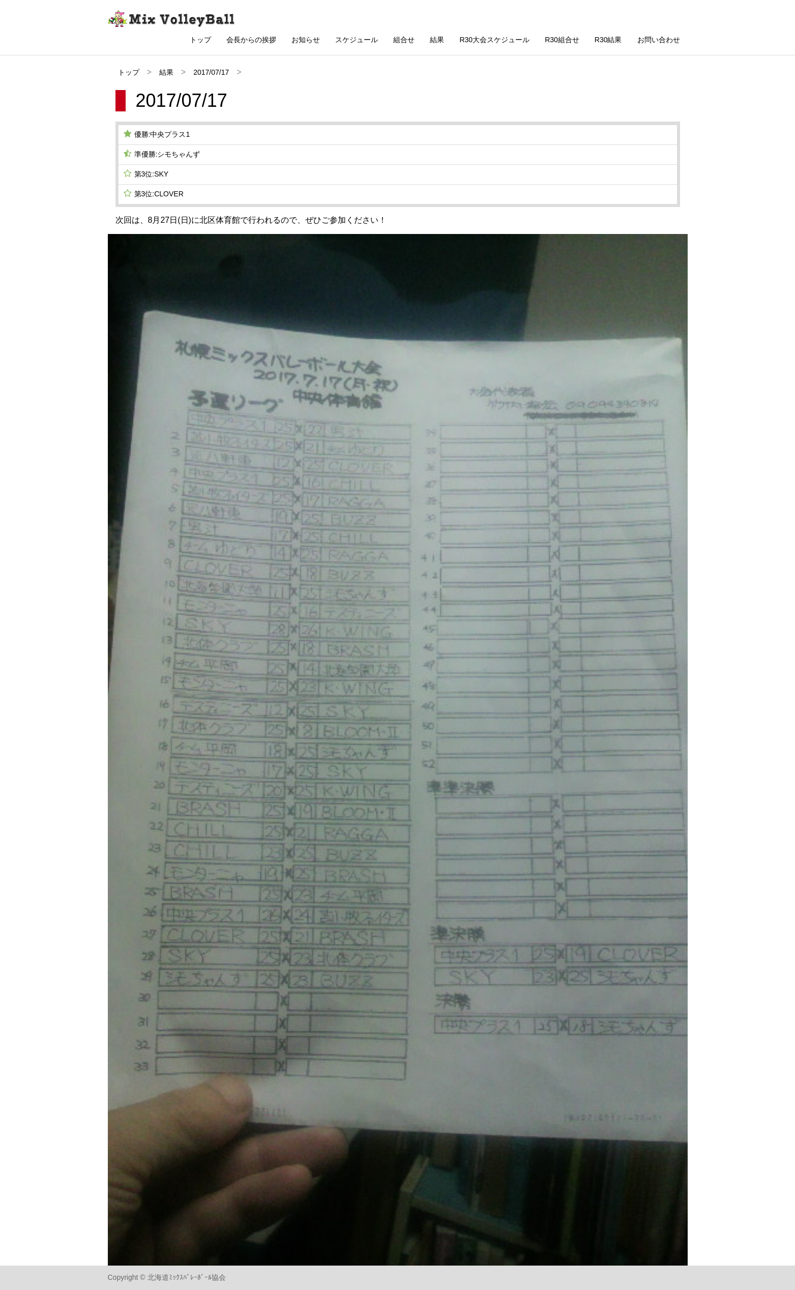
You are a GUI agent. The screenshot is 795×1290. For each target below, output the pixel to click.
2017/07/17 (211, 72)
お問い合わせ (658, 40)
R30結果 (608, 40)
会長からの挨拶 (251, 40)
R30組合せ (562, 40)
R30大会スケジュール (494, 40)
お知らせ (305, 40)
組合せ (404, 40)
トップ (200, 40)
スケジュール (356, 40)
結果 (437, 40)
